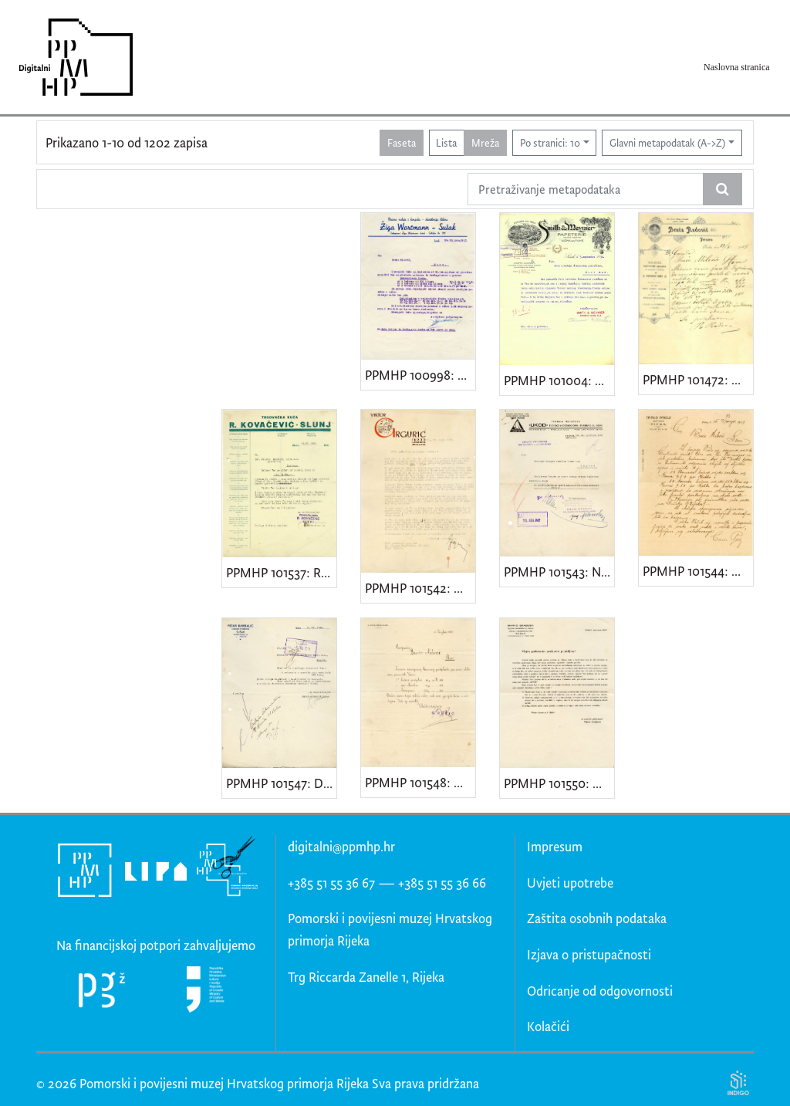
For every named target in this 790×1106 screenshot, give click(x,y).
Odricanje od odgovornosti (600, 990)
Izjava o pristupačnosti (589, 954)
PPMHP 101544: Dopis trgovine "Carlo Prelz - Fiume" (698, 571)
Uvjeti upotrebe (570, 882)
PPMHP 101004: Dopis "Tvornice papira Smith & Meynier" (559, 380)
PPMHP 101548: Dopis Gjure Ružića (420, 782)
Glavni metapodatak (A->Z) (667, 142)
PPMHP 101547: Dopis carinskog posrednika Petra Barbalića (281, 783)
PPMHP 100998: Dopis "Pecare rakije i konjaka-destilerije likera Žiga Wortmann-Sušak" (420, 375)
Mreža (485, 142)
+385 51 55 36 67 (331, 882)
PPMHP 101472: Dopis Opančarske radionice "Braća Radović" (698, 379)
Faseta (401, 142)
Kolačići (548, 1026)
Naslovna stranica (737, 67)
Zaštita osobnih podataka (597, 918)
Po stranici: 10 (550, 142)
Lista (446, 142)
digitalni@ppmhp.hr (341, 846)
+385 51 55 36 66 (442, 882)
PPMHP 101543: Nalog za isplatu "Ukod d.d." (559, 571)
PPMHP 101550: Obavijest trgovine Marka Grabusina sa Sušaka (559, 783)
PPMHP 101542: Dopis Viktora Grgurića (420, 588)
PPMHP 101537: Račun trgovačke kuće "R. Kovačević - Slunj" (281, 572)
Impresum (554, 846)
